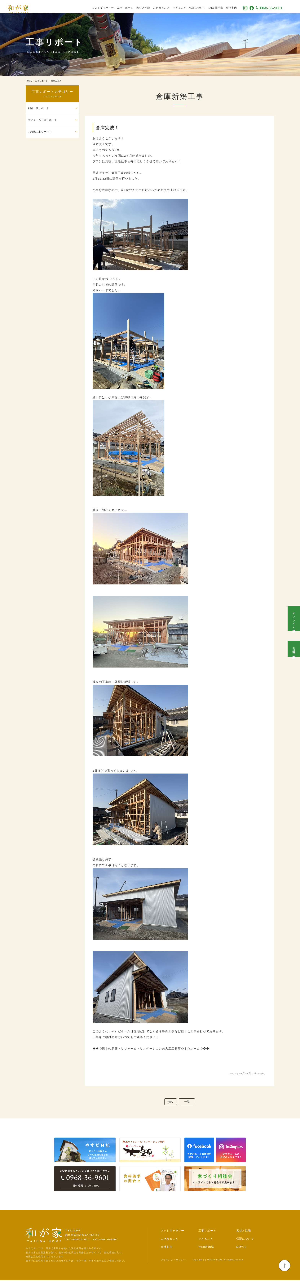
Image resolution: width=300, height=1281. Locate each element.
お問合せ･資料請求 (294, 649)
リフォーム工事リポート (42, 120)
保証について (207, 6)
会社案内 (241, 6)
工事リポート (135, 6)
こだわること (171, 6)
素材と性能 (153, 6)
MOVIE (241, 1247)
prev (169, 1102)
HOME (29, 81)
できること (189, 6)
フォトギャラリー (113, 6)
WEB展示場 (226, 6)
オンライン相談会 (294, 618)
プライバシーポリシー (173, 1260)
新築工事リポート (38, 108)
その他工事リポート (40, 131)
